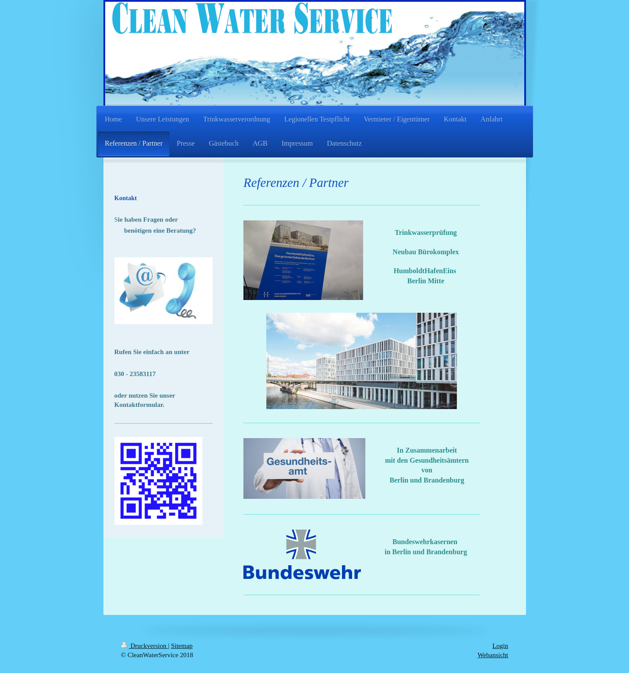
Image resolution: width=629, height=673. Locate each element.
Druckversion (144, 645)
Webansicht (493, 654)
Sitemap (181, 645)
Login (500, 645)
